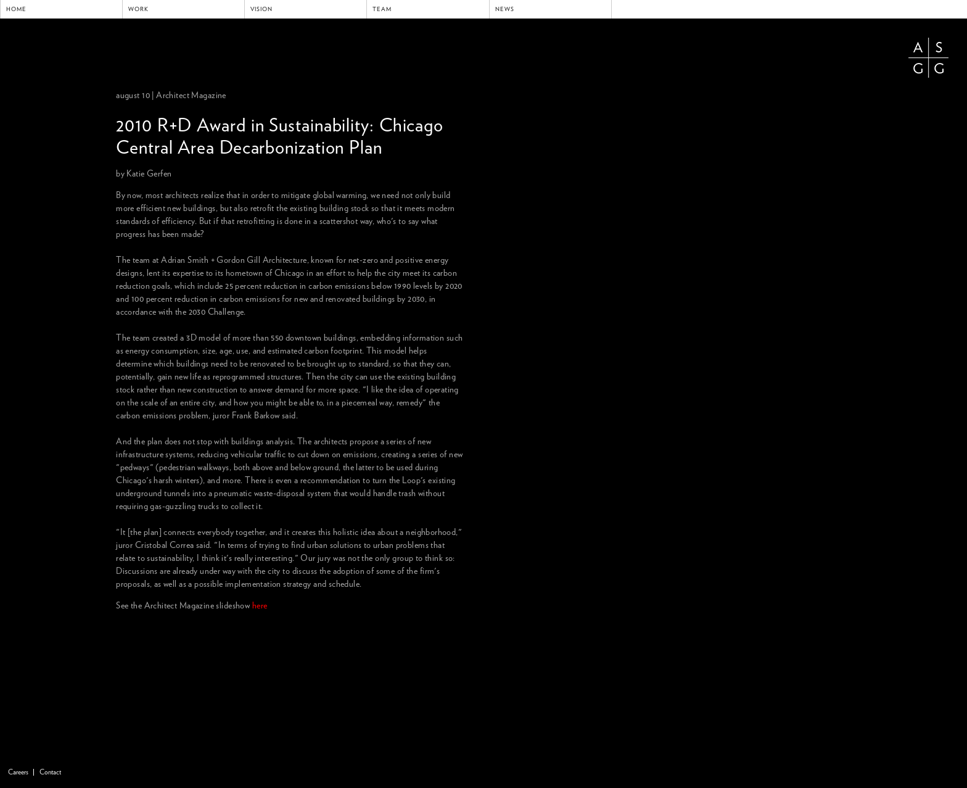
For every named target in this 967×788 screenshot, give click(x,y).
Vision (261, 9)
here (260, 606)
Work (138, 9)
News (504, 9)
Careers (18, 772)
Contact (50, 772)
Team (382, 9)
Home (16, 9)
